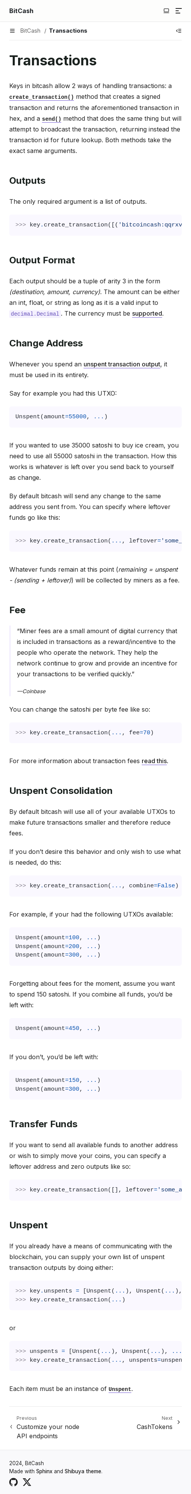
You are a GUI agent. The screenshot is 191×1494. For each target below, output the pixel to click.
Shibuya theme (83, 1471)
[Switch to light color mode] (166, 11)
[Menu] (179, 11)
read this (154, 761)
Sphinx (44, 1471)
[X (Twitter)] (27, 1481)
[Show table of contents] (179, 31)
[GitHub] (13, 1481)
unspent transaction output (122, 364)
